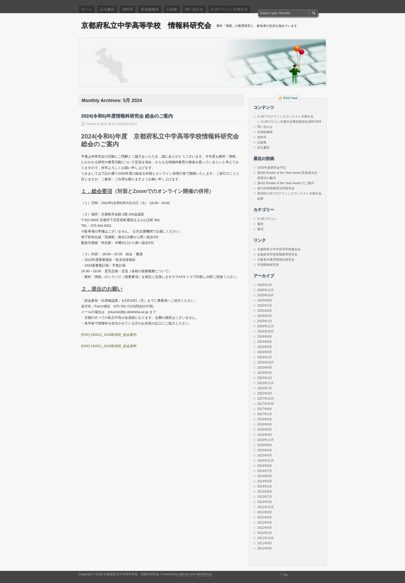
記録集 (172, 9)
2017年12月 (265, 398)
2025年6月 (264, 311)
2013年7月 (264, 497)
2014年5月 (264, 481)
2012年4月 (264, 528)
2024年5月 (264, 352)
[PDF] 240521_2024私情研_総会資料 (109, 346)
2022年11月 (265, 383)
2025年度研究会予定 (271, 167)
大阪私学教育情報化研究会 (275, 259)
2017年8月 (264, 409)
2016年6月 (264, 424)
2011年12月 (265, 538)
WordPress (204, 574)
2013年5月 (264, 502)
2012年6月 (264, 517)
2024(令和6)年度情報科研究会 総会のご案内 (127, 116)
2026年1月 (264, 285)
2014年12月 (265, 460)
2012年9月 (264, 512)
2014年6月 (264, 476)
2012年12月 (265, 507)
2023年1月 (264, 378)
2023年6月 (264, 367)
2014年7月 (264, 471)
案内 (260, 229)
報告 (260, 224)
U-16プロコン (266, 219)
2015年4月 (264, 455)
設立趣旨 (107, 9)
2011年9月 (264, 543)
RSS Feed (290, 98)
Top (285, 575)
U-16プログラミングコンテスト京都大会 (285, 116)
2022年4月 (264, 393)
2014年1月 (264, 486)
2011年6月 (264, 548)
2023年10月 (265, 362)
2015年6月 (264, 450)
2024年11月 (265, 326)
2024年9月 (264, 336)
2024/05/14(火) (126, 124)
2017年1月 (264, 414)
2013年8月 (264, 491)
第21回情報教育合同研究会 (276, 188)
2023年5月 (264, 373)
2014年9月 (264, 466)
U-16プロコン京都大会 (229, 9)
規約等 (127, 9)
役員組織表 (150, 9)
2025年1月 (264, 321)
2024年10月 (265, 331)
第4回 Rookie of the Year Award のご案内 (285, 183)
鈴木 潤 (106, 124)
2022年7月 (264, 388)
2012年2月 (264, 533)
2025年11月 (265, 290)
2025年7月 (264, 305)
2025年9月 (264, 300)
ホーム (86, 9)
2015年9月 (264, 445)
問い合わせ (194, 9)
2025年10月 (265, 295)
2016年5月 (264, 429)
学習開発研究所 (268, 265)
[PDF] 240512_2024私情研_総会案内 (109, 335)
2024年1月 (264, 357)
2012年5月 (264, 522)
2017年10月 (265, 404)
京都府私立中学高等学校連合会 (279, 249)
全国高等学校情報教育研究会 (277, 254)
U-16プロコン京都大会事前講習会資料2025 (291, 121)
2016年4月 (264, 435)
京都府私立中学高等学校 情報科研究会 (146, 25)
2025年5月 (264, 316)
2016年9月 (264, 419)
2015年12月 (265, 440)
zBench (184, 574)
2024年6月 (264, 347)
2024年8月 (264, 342)
